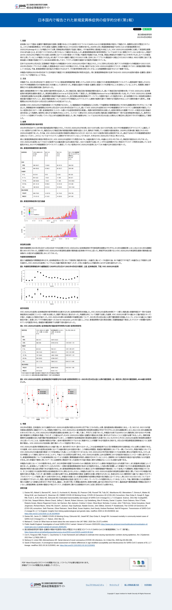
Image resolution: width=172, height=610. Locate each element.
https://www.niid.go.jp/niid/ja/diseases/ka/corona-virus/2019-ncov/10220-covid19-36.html (59, 532)
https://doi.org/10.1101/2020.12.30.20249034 (42, 514)
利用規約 (148, 585)
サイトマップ (114, 585)
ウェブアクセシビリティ (95, 585)
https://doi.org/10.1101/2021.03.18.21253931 (77, 545)
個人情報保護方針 (131, 585)
